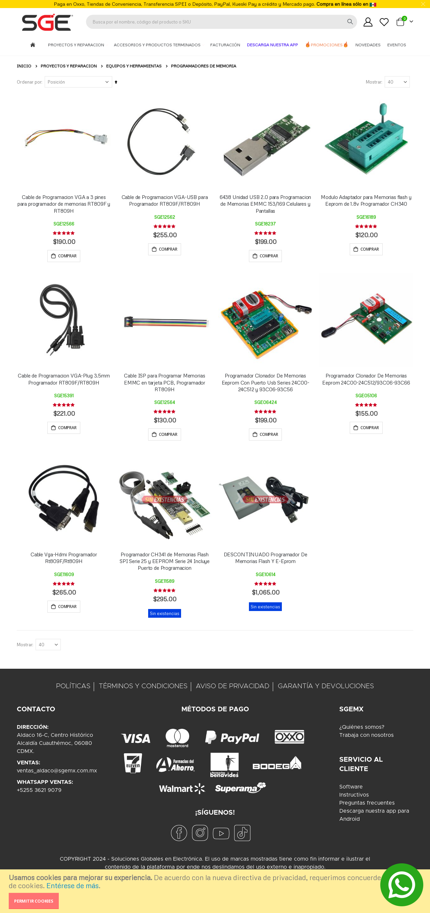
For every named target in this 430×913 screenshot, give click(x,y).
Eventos (396, 44)
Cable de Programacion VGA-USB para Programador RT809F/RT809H (165, 200)
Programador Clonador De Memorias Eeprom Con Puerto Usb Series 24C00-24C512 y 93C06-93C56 (265, 383)
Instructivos (354, 797)
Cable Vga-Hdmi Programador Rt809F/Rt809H (64, 559)
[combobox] (221, 22)
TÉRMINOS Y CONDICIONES (143, 689)
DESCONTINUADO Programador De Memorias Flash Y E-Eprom (265, 559)
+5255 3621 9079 (39, 793)
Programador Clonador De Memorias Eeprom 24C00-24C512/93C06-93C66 (366, 379)
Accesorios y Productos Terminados (158, 44)
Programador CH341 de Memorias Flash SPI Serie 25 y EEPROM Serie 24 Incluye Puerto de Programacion (165, 563)
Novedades (368, 44)
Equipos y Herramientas (134, 66)
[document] (216, 891)
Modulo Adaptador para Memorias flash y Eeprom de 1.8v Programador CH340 (366, 200)
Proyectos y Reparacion (76, 44)
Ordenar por (29, 82)
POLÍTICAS (73, 689)
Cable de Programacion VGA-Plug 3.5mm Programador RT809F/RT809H (64, 379)
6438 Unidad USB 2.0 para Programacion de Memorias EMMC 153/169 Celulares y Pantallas (265, 204)
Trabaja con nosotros (366, 738)
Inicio (24, 65)
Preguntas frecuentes (367, 805)
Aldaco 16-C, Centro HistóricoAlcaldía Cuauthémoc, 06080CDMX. (55, 746)
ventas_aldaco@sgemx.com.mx (57, 773)
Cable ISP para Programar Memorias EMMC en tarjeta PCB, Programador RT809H (164, 383)
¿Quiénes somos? (361, 729)
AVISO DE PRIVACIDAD (232, 689)
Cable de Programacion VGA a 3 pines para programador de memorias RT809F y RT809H (63, 204)
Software (351, 789)
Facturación (225, 44)
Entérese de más (72, 885)
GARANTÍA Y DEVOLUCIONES (326, 689)
